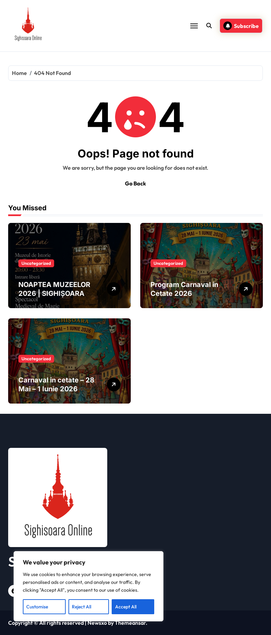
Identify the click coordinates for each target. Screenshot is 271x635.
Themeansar (130, 622)
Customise (37, 607)
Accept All (126, 607)
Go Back (135, 183)
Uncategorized (36, 263)
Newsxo (97, 622)
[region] (88, 586)
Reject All (81, 607)
